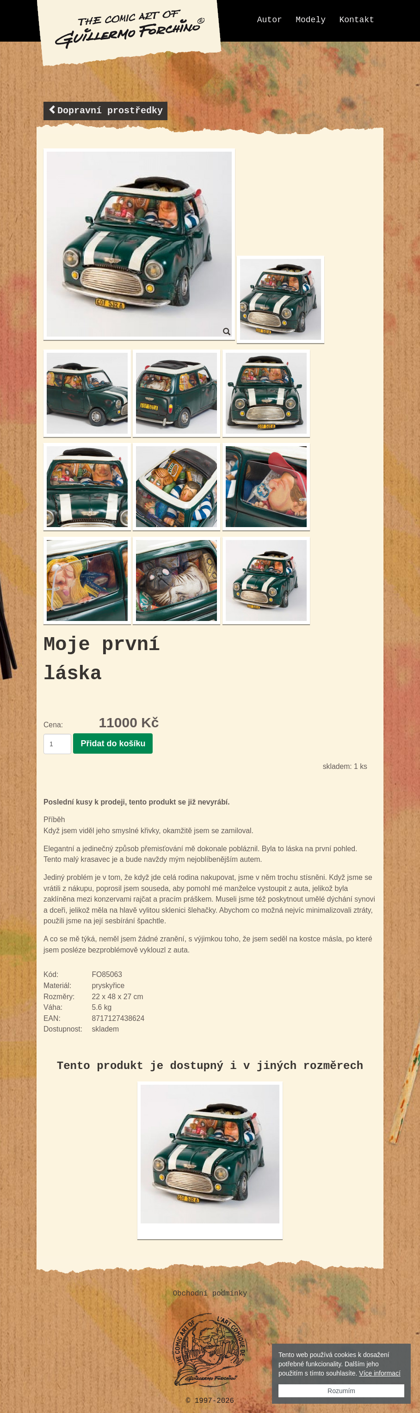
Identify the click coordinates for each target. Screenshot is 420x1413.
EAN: (52, 1017)
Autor (269, 20)
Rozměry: (58, 996)
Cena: (53, 725)
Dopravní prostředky (105, 110)
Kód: (50, 974)
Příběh (54, 819)
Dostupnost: (62, 1028)
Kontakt (356, 20)
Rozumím (341, 1391)
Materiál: (57, 985)
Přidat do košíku (112, 742)
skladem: (337, 765)
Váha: (52, 1007)
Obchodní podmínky (210, 1293)
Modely (311, 20)
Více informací (379, 1373)
